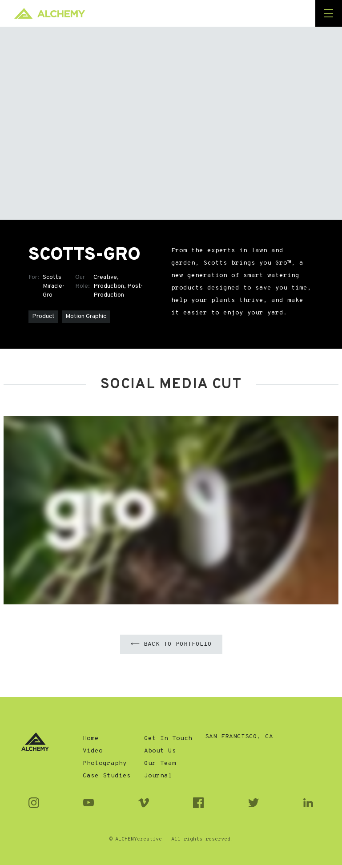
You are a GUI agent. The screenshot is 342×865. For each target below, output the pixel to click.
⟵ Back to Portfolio (171, 644)
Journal (158, 776)
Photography (105, 763)
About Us (160, 751)
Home (91, 738)
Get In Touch (168, 738)
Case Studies (107, 776)
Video (93, 751)
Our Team (160, 763)
